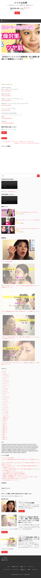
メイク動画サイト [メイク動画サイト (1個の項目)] (9, 449)
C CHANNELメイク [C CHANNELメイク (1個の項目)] (4, 444)
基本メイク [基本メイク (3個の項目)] (26, 450)
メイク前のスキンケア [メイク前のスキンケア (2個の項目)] (34, 447)
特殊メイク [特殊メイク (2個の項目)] (7, 452)
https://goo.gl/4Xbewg (6, 95)
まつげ (4, 372)
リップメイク (5, 415)
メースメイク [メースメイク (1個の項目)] (23, 449)
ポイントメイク (6, 410)
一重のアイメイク (6, 417)
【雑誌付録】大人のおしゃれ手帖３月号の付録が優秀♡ (14, 473)
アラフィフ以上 (6, 382)
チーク (4, 394)
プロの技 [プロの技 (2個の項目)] (16, 447)
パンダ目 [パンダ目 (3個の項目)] (3, 447)
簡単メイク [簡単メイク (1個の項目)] (15, 452)
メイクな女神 (20, 3)
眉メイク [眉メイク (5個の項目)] (11, 452)
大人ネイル (5, 423)
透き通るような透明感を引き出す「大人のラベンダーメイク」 (15, 475)
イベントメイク (6, 385)
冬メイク (4, 421)
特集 (3, 434)
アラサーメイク (6, 380)
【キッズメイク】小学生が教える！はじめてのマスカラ (26, 212)
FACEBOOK (3, 483)
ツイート (3, 490)
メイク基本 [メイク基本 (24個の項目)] (14, 449)
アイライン (5, 379)
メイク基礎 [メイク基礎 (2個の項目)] (18, 449)
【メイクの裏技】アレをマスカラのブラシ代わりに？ (13, 472)
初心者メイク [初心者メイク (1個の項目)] (19, 450)
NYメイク (5, 371)
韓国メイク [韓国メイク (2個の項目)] (20, 452)
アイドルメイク (6, 377)
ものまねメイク (6, 374)
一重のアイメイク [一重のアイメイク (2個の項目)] (4, 450)
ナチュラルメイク (6, 398)
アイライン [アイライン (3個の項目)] (34, 444)
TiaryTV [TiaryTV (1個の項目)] (12, 444)
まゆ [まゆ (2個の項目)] (15, 444)
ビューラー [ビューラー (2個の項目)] (7, 447)
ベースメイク (4, 138)
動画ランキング (15, 566)
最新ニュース (5, 429)
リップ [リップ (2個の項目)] (27, 449)
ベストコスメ (5, 405)
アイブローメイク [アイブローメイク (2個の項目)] (24, 444)
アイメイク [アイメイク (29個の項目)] (30, 444)
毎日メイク (5, 431)
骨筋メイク (5, 439)
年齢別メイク (5, 428)
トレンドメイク (6, 396)
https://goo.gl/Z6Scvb (6, 100)
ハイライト (5, 399)
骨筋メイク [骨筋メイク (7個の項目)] (24, 452)
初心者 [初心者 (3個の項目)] (16, 450)
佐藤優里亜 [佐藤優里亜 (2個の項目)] (10, 450)
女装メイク (5, 424)
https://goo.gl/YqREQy (6, 105)
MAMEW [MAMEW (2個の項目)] (9, 444)
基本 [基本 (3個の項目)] (23, 450)
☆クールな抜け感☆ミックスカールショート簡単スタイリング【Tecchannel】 (17, 141)
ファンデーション (6, 402)
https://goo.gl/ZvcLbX (6, 90)
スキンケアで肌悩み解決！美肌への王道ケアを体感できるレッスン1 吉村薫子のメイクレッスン (28, 539)
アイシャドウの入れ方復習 (8, 457)
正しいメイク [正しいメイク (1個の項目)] (36, 450)
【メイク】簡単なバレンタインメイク (10, 480)
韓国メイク (5, 437)
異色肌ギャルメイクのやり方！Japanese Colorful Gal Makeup (27, 143)
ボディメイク (5, 409)
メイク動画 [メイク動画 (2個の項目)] (3, 449)
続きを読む (21, 511)
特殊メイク (5, 432)
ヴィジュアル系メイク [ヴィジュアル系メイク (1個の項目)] (32, 449)
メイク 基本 (5, 412)
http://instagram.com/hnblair (7, 123)
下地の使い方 (5, 418)
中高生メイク (5, 420)
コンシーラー (5, 390)
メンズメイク (5, 413)
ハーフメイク (5, 401)
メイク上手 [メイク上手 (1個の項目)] (28, 447)
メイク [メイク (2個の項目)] (25, 447)
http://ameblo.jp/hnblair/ (6, 118)
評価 (11, 9)
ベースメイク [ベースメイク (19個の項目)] (21, 447)
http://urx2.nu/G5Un (5, 110)
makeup (9, 54)
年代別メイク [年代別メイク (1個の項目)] (31, 450)
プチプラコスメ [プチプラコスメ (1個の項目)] (12, 447)
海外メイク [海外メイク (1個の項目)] (3, 452)
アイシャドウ (5, 375)
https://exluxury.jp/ (11, 191)
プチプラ (4, 404)
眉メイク (4, 436)
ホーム (8, 566)
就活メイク (5, 426)
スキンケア (5, 391)
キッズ (4, 386)
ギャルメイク (5, 388)
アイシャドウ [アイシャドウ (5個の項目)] (19, 444)
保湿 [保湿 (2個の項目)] (13, 450)
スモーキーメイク (6, 393)
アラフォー (5, 383)
